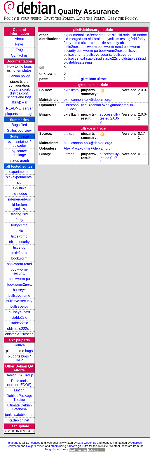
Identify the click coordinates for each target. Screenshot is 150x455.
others (55, 446)
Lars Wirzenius (86, 442)
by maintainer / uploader (19, 143)
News (19, 44)
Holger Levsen (35, 446)
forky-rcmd (19, 225)
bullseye (19, 290)
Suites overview (19, 130)
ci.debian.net (19, 420)
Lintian (19, 390)
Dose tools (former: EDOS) (19, 383)
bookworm (19, 258)
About (19, 39)
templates (23, 70)
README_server (19, 108)
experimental (19, 172)
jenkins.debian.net (19, 414)
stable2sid (19, 317)
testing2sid (19, 214)
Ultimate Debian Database (19, 407)
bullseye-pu (19, 306)
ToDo (19, 360)
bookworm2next (19, 284)
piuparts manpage (19, 114)
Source (19, 345)
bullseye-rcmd (19, 295)
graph (24, 160)
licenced (35, 442)
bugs (29, 351)
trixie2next (19, 253)
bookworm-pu (19, 279)
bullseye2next (19, 312)
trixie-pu (19, 247)
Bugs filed (19, 125)
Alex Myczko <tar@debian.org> (88, 148)
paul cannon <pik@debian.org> (88, 99)
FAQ (19, 50)
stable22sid (19, 323)
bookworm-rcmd (19, 264)
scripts (12, 97)
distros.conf (19, 93)
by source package (19, 153)
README (19, 102)
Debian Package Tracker (19, 397)
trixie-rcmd (19, 236)
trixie (25, 136)
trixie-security (19, 242)
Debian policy (19, 76)
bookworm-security (19, 271)
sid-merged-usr (19, 199)
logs (28, 97)
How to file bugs (19, 66)
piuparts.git (74, 446)
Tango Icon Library (56, 449)
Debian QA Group (19, 375)
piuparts (13, 442)
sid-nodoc (19, 193)
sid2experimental (19, 177)
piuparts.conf (19, 89)
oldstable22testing (19, 334)
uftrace (102, 79)
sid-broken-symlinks (19, 207)
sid (19, 182)
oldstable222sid (19, 328)
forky (19, 220)
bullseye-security (19, 301)
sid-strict (19, 188)
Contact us (19, 55)
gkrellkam (88, 79)
